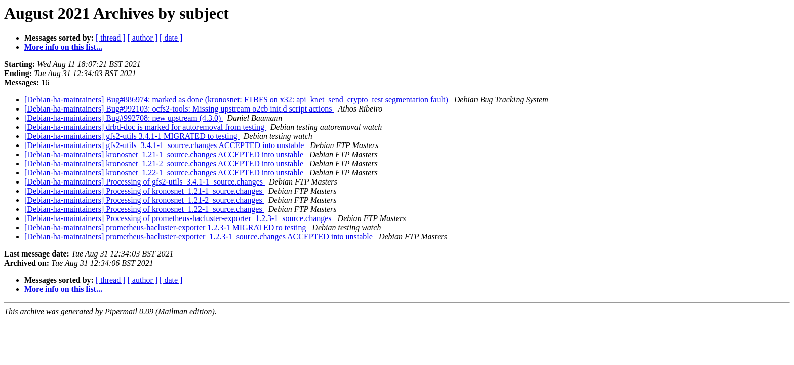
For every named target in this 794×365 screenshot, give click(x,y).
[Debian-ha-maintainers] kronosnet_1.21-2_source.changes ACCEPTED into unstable (164, 163)
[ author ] (143, 37)
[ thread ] (111, 37)
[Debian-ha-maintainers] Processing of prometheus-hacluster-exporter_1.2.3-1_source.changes (179, 218)
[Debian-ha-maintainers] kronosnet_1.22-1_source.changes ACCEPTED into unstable (164, 172)
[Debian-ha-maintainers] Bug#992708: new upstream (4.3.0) (123, 118)
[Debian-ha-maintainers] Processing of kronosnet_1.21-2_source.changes (144, 200)
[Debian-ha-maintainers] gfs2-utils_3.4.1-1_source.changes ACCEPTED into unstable (165, 145)
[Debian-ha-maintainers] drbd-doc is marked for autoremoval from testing (145, 127)
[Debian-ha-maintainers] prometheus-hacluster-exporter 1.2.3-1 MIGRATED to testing (166, 227)
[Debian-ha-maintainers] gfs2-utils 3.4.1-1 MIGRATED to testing (132, 136)
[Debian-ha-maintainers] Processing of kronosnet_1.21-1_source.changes (144, 191)
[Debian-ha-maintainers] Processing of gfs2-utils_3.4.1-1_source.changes (144, 181)
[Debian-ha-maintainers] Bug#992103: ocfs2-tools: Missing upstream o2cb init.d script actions (179, 108)
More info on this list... (63, 47)
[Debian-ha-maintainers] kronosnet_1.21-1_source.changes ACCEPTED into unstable (164, 154)
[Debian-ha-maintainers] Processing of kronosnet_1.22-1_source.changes (144, 209)
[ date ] (171, 37)
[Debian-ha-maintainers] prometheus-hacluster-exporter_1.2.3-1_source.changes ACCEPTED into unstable (199, 236)
